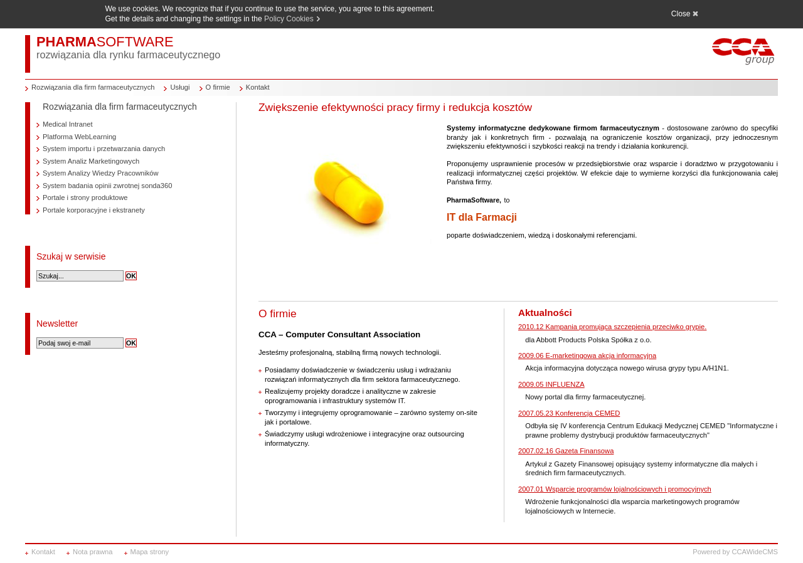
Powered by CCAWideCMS (735, 551)
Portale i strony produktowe (85, 197)
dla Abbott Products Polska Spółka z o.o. (588, 340)
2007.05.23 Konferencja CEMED (569, 413)
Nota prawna (92, 551)
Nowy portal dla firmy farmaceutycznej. (585, 397)
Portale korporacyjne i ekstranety (94, 210)
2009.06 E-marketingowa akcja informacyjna (587, 355)
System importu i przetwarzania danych (104, 148)
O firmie (218, 87)
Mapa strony (149, 551)
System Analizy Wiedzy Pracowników (101, 173)
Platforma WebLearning (79, 136)
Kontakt (258, 87)
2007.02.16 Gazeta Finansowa (566, 451)
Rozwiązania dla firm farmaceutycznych (92, 87)
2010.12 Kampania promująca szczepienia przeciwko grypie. (612, 326)
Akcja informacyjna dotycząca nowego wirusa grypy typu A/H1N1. (627, 368)
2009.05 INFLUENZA (551, 384)
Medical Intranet (68, 124)
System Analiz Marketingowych (91, 161)
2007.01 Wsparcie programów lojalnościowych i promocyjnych (614, 489)
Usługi (179, 87)
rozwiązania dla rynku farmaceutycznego (128, 54)
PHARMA (105, 42)
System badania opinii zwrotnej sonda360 (107, 185)
